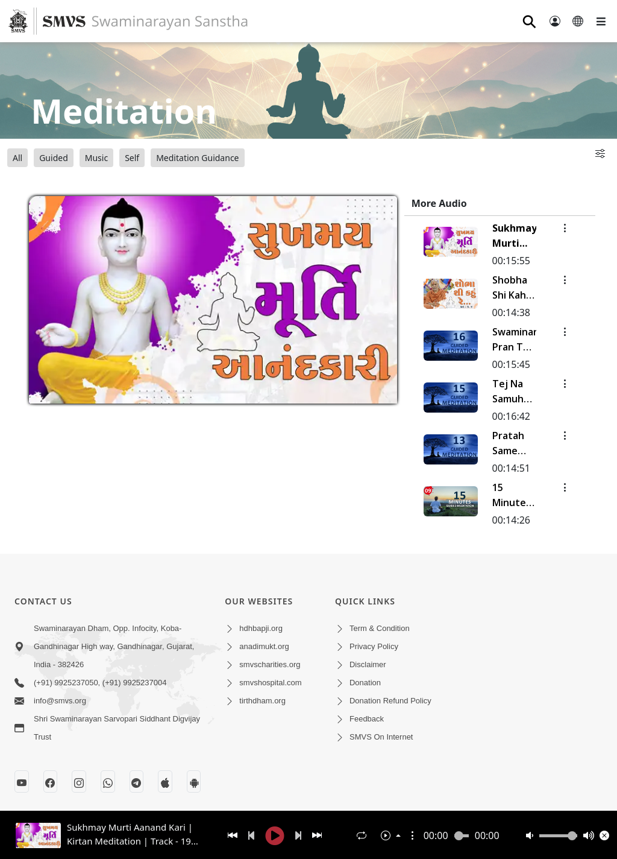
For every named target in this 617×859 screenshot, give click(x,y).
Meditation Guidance (197, 157)
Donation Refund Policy (390, 700)
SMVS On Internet (381, 736)
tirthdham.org (262, 700)
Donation (365, 682)
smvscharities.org (269, 664)
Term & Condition (379, 628)
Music (96, 157)
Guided (53, 157)
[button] (413, 835)
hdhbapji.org (261, 628)
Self (132, 157)
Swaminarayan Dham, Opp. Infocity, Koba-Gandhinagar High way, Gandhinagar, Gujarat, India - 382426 (114, 646)
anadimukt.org (264, 646)
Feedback (366, 718)
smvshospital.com (270, 682)
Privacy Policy (373, 646)
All (17, 157)
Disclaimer (367, 664)
